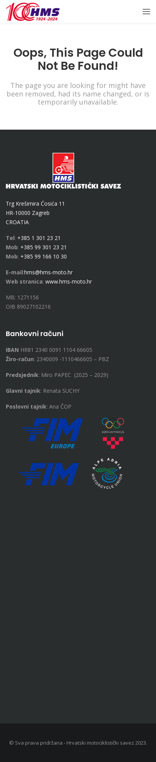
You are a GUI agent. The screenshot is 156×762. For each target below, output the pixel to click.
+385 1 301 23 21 (39, 238)
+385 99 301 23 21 (43, 247)
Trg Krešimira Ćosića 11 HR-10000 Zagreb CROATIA (35, 213)
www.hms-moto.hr (68, 281)
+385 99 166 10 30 (43, 256)
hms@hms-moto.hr (48, 272)
